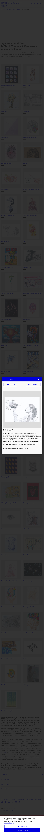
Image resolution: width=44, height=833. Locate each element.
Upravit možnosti (9, 823)
